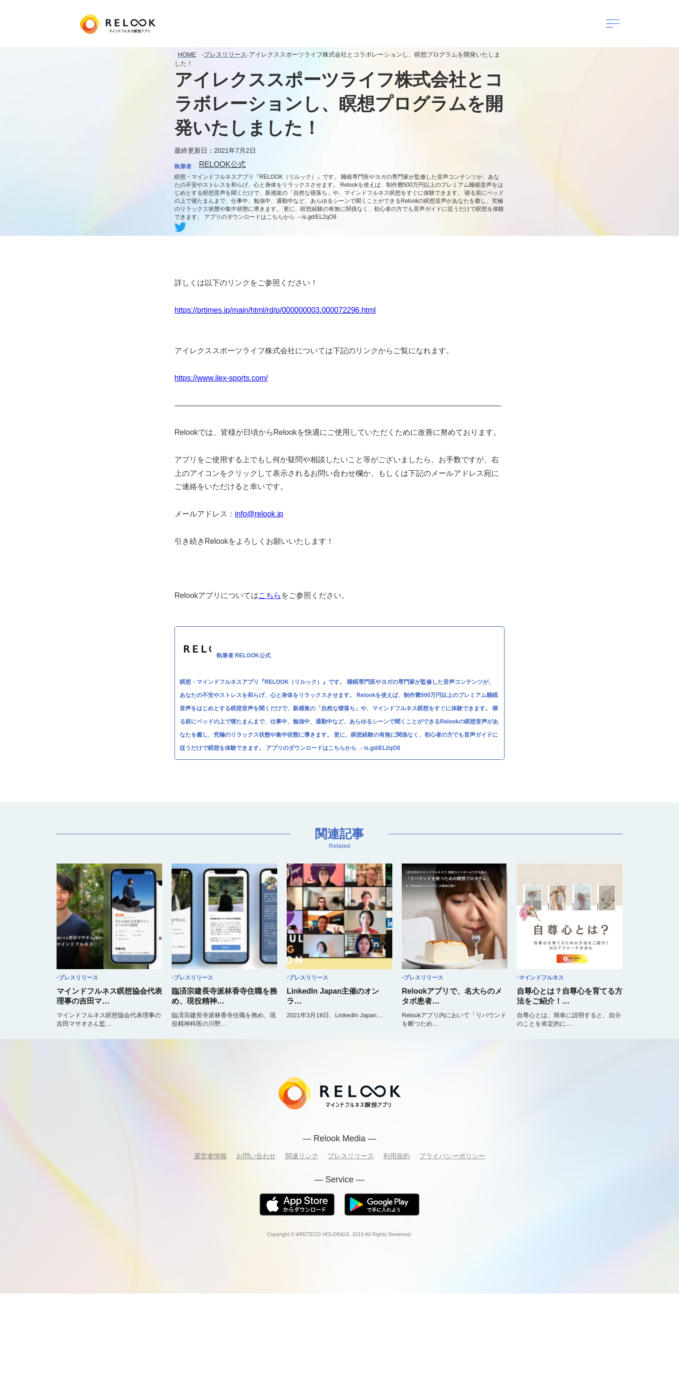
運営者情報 (210, 1156)
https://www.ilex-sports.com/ (221, 378)
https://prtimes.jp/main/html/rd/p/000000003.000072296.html (275, 310)
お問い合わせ (256, 1156)
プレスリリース (351, 1156)
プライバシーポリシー (452, 1156)
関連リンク (301, 1156)
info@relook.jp (259, 514)
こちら (269, 595)
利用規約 (396, 1156)
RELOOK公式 (222, 164)
